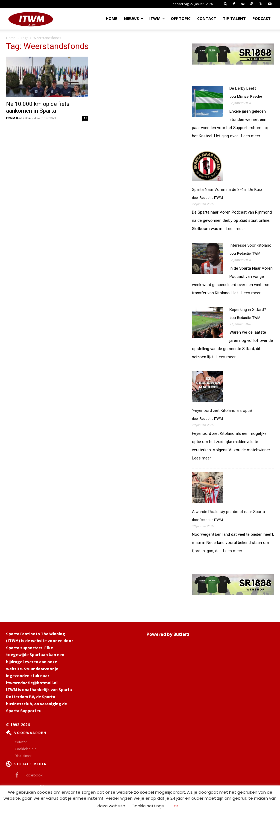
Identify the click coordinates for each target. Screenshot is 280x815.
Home (111, 18)
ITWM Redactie (18, 118)
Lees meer (250, 136)
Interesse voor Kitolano (250, 245)
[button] (225, 4)
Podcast (261, 18)
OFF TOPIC (181, 18)
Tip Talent (234, 18)
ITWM (157, 18)
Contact (206, 18)
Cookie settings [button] (148, 806)
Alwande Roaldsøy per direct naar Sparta (228, 511)
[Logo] (30, 19)
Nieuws (133, 18)
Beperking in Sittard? (247, 309)
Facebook (34, 775)
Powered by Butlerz (168, 634)
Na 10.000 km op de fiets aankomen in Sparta (37, 107)
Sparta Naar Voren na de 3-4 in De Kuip (227, 189)
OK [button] (176, 806)
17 (85, 118)
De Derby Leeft (242, 88)
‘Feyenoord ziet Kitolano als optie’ (222, 410)
